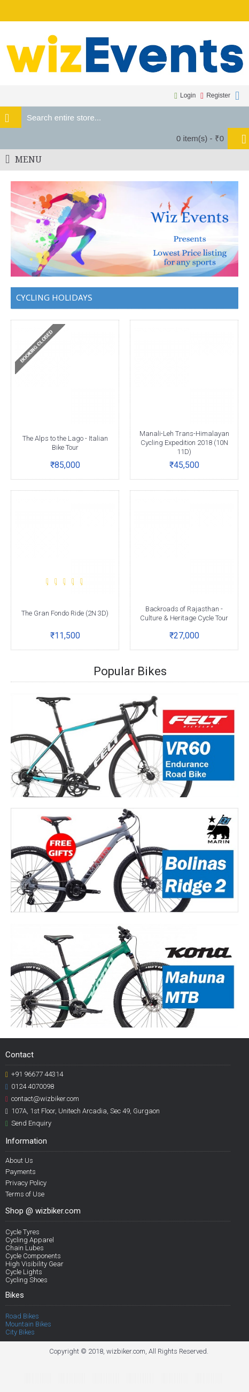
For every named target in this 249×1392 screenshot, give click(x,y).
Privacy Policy (25, 1183)
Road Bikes (22, 1316)
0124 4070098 (29, 1086)
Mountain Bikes (28, 1324)
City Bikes (20, 1332)
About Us (19, 1160)
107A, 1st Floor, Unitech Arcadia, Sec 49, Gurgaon (82, 1111)
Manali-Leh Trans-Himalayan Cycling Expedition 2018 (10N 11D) (184, 443)
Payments (20, 1172)
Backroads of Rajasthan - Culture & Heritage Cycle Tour (184, 613)
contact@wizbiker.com (42, 1099)
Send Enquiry (28, 1123)
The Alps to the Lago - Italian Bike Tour (65, 442)
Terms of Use (24, 1194)
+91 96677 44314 (34, 1074)
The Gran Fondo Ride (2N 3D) (64, 613)
